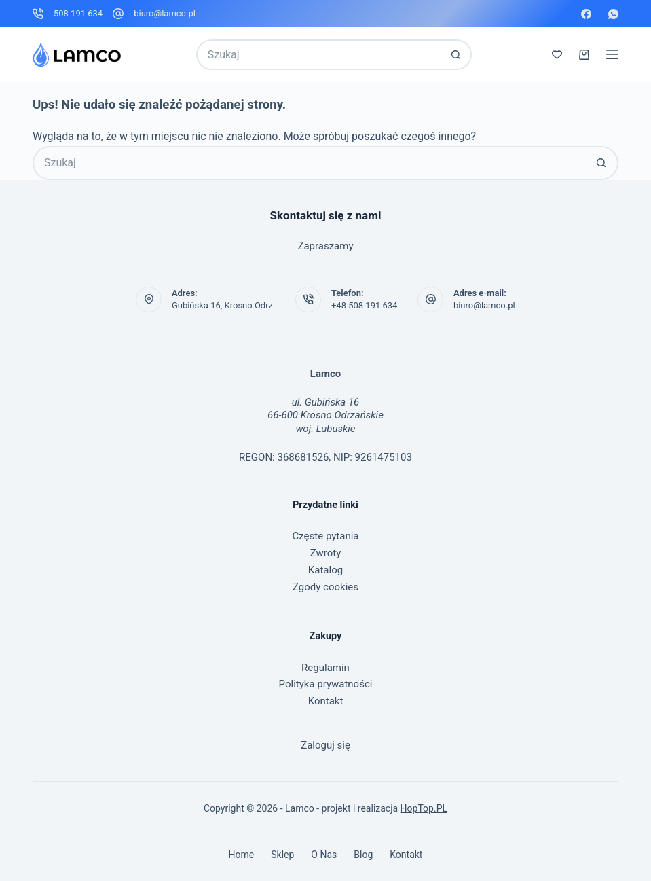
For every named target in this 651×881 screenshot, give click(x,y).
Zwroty (325, 553)
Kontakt (325, 701)
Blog (363, 854)
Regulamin (325, 668)
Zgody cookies (325, 587)
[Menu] (612, 54)
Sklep (282, 854)
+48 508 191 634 (364, 305)
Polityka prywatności (326, 684)
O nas (324, 854)
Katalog (325, 570)
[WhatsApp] (613, 14)
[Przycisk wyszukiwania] (456, 54)
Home (242, 854)
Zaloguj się (325, 745)
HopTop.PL (424, 808)
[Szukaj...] (319, 54)
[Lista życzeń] (557, 55)
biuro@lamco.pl (165, 13)
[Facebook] (586, 14)
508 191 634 (78, 13)
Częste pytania (326, 536)
